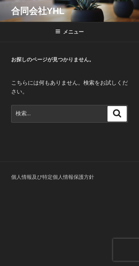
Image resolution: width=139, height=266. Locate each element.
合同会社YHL (37, 11)
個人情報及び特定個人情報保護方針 (52, 177)
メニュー (69, 32)
